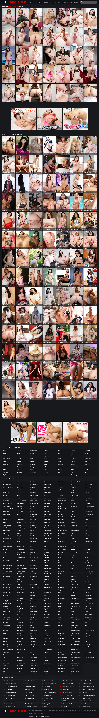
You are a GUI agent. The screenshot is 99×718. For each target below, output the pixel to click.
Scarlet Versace (75, 641)
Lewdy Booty (47, 641)
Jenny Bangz (47, 492)
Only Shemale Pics (68, 692)
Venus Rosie (88, 590)
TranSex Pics (47, 695)
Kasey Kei (46, 544)
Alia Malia (5, 519)
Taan (86, 517)
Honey (32, 617)
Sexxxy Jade (74, 649)
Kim (45, 582)
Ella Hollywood (34, 495)
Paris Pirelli (74, 522)
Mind (59, 579)
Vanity (86, 579)
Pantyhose (60, 464)
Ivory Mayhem (34, 633)
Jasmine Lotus (34, 665)
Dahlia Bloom (20, 630)
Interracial (46, 458)
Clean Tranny (66, 689)
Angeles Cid (6, 568)
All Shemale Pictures (11, 681)
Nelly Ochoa (61, 652)
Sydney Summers (89, 514)
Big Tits (19, 450)
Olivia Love (74, 506)
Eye (31, 546)
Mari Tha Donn (61, 525)
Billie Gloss (19, 506)
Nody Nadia (74, 487)
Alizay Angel (6, 530)
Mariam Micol (61, 527)
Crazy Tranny (47, 701)
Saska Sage (74, 636)
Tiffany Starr (88, 544)
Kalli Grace (47, 525)
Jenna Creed (33, 674)
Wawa (86, 611)
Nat (58, 630)
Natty (59, 649)
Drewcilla (32, 487)
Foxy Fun (32, 552)
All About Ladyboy (87, 683)
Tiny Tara (87, 549)
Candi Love (20, 541)
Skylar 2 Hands (75, 671)
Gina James (33, 568)
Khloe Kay (46, 579)
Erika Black (33, 517)
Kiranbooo (46, 598)
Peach (73, 538)
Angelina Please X (8, 571)
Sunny (86, 500)
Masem (60, 536)
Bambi (5, 660)
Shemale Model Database (89, 689)
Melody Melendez (62, 549)
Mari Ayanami (61, 522)
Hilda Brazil (33, 606)
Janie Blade (33, 657)
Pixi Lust (73, 557)
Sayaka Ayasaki (75, 638)
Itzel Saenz (33, 628)
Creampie (19, 467)
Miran (59, 592)
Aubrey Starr (6, 619)
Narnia (59, 628)
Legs (45, 469)
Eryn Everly (33, 527)
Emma (32, 506)
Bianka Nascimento (22, 500)
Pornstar (60, 475)
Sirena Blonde (75, 665)
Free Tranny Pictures (39, 716)
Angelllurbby (6, 576)
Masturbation (47, 475)
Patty (72, 533)
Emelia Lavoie (34, 503)
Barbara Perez (7, 668)
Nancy (59, 617)
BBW (4, 469)
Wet (86, 472)
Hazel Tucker (33, 601)
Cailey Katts (20, 536)
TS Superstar (66, 701)
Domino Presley (21, 674)
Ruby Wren (74, 595)
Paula (72, 536)
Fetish (32, 461)
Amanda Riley (7, 536)
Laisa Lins (46, 617)
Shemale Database (11, 692)
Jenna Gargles (48, 481)
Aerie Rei (5, 495)
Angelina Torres (7, 573)
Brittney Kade (20, 519)
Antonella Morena (8, 590)
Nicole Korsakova (62, 657)
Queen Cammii (75, 582)
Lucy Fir (60, 490)
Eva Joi (32, 530)
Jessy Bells (47, 503)
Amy (4, 555)
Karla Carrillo (47, 538)
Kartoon (46, 541)
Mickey (59, 563)
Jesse (45, 495)
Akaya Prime (6, 500)
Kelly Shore (47, 563)
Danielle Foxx (20, 644)
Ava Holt (5, 630)
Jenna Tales (47, 487)
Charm (18, 579)
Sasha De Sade (75, 633)
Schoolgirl (73, 458)
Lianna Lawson (48, 647)
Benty (18, 495)
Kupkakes (46, 609)
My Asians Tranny (87, 692)
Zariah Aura (88, 652)
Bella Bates (20, 484)
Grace (32, 579)
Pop (72, 568)
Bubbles (19, 530)
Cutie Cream (20, 628)
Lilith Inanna (47, 655)
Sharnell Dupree (75, 652)
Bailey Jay (6, 652)
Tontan (87, 552)
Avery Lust (6, 636)
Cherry (18, 584)
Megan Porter (61, 541)
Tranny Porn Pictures (30, 686)
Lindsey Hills (47, 663)
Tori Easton (88, 555)
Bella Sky (19, 490)
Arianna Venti (7, 592)
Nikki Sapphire (61, 668)
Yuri (86, 649)
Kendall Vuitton (48, 573)
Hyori (31, 622)
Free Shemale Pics (30, 681)
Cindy (18, 606)
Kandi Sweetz (47, 530)
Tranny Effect (48, 704)
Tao (86, 522)
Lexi (45, 644)
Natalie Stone (61, 644)
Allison (5, 533)
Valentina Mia (88, 565)
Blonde (19, 456)
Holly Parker (33, 611)
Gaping (32, 475)
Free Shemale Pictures (89, 695)
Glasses (46, 450)
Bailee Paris (6, 647)
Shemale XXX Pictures (31, 706)
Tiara (86, 533)
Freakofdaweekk (34, 555)
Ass (4, 456)
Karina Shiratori (48, 536)
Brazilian (19, 461)
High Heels (47, 456)
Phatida (73, 549)
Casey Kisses (20, 565)
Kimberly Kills (47, 592)
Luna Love (60, 495)
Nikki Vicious (61, 671)
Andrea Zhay (6, 563)
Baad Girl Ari (6, 644)
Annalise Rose (7, 587)
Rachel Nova (74, 587)
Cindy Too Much (21, 609)
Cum (18, 469)
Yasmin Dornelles (89, 630)
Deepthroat (20, 475)
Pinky (72, 555)
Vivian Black (88, 606)
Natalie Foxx (61, 638)
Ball (4, 657)
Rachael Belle (74, 584)
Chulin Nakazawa (21, 601)
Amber (5, 541)
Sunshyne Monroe (89, 506)
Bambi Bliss (6, 663)
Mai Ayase (60, 503)
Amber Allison (7, 544)
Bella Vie (19, 492)
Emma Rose (33, 509)
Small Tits (73, 469)
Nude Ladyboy (48, 706)
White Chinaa (88, 617)
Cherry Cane (20, 587)
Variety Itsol (88, 584)
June (45, 517)
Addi (4, 481)
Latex (45, 464)
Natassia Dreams (62, 647)
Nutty (72, 500)
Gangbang (33, 472)
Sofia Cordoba (88, 484)
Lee (45, 628)
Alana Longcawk (7, 503)
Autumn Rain (6, 625)
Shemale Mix (86, 698)
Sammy (73, 609)
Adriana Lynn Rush (8, 487)
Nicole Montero (62, 660)
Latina (45, 467)
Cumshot (19, 472)
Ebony (32, 453)
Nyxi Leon (73, 503)
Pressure (73, 573)
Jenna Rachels (48, 484)
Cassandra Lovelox (22, 568)
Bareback (5, 464)
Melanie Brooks (62, 546)
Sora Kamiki (88, 490)
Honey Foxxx (33, 619)
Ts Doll (86, 557)
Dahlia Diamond (21, 636)
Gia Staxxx (33, 560)
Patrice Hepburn (75, 530)
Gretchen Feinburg (35, 587)
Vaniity (86, 576)
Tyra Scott (87, 560)
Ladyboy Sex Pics (87, 701)
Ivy (31, 636)
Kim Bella (46, 584)
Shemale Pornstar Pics (50, 683)
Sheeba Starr (74, 655)
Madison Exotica (62, 498)
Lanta (45, 619)
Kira (45, 595)
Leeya (45, 630)
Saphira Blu (74, 617)
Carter (18, 560)
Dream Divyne (34, 484)
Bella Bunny (20, 487)
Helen (31, 603)
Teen (86, 456)
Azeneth (5, 638)
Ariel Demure (6, 595)
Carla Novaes (20, 549)
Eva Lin (32, 533)
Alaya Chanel (6, 506)
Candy (18, 544)
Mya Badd (60, 603)
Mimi (59, 576)
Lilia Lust (46, 652)
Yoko (86, 641)
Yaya (86, 633)
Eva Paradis (33, 538)
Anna (4, 579)
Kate (45, 546)
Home (31, 2)
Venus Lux (87, 587)
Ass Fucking (6, 458)
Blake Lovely (20, 511)
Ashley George (7, 603)
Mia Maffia (60, 557)
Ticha (86, 538)
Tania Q (87, 519)
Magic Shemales (10, 695)
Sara (72, 622)
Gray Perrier (33, 584)
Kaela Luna (47, 522)
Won (86, 625)
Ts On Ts (87, 464)
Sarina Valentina (75, 630)
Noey (72, 490)
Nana (59, 614)
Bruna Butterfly (21, 527)
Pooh (72, 565)
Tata (86, 525)
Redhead (73, 456)
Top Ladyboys (28, 692)
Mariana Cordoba (62, 530)
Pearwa (73, 544)
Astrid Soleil (6, 611)
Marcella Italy (61, 517)
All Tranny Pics (10, 698)
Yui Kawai (87, 644)
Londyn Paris (61, 484)
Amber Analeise (7, 546)
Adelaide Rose (7, 484)
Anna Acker (6, 582)
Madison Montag (62, 500)
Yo (85, 638)
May (59, 538)
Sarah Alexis (74, 625)
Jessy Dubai (47, 506)
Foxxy (31, 549)
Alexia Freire (6, 517)
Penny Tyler (74, 546)
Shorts (73, 461)
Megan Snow (61, 544)
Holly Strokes (33, 614)
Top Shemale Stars (88, 681)
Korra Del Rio (47, 603)
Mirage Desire (61, 590)
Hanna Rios (33, 595)
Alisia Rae (6, 527)
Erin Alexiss (33, 519)
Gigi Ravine (33, 565)
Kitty (45, 601)
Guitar (32, 590)
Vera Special (88, 592)
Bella (18, 481)
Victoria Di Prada (89, 595)
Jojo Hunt (46, 511)
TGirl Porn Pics (9, 704)
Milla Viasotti (61, 571)
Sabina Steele (75, 603)
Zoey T (86, 660)
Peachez (73, 541)
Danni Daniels (20, 647)
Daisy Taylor (20, 638)
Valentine (87, 568)
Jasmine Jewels (34, 663)
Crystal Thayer (21, 625)
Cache (18, 533)
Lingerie (46, 472)
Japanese (46, 461)
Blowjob (19, 458)
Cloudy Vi (19, 617)
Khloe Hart (47, 576)
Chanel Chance (21, 571)
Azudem (5, 641)
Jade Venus (33, 647)
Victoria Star (88, 601)
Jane (31, 652)
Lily (45, 657)
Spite (86, 495)
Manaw (60, 506)
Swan (86, 509)
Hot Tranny (47, 686)
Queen (73, 579)
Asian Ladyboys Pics (11, 686)
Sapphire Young (75, 619)
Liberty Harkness (48, 649)
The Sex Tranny (67, 695)
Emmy (32, 511)
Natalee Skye (61, 633)
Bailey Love (6, 655)
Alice (4, 522)
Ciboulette (19, 603)
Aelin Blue (6, 492)
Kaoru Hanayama (48, 533)
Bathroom (6, 467)
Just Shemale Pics (30, 704)
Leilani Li (46, 633)
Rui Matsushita (75, 598)
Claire (18, 611)
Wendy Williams (89, 614)
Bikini (18, 453)
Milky (59, 568)
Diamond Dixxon (21, 663)
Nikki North (60, 665)
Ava (4, 628)
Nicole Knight (61, 655)
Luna (59, 492)
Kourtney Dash (48, 606)
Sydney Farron (88, 511)
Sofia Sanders (88, 487)
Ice (31, 625)
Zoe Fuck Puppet (89, 657)
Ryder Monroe (75, 601)
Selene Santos (75, 644)
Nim (59, 674)
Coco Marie (20, 622)
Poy (72, 571)
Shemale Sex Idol (68, 683)
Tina (86, 546)
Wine (86, 622)
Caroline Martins (21, 555)
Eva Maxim (33, 536)
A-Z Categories (47, 2)
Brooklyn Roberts (21, 522)
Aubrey (5, 614)
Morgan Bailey (61, 598)
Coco (18, 619)
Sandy (73, 614)
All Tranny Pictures (30, 701)
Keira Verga (47, 557)
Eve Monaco (33, 541)
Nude (59, 453)
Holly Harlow (33, 609)
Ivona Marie (33, 630)
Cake (18, 538)
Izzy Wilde (33, 638)
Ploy (72, 560)
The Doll (87, 530)
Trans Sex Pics (48, 689)
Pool (59, 472)
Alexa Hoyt (6, 511)
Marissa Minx (61, 533)
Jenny (45, 490)
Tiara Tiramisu (89, 536)
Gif (31, 563)
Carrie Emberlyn (21, 557)
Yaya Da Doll (88, 636)
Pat (72, 527)
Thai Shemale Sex (49, 681)
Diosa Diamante (21, 668)
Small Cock (74, 467)
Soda (72, 674)
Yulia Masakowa (89, 647)
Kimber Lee (47, 590)
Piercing (60, 469)
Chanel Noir (20, 573)
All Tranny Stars (48, 698)
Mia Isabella (61, 555)
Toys (86, 461)
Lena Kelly (46, 636)
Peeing (59, 467)
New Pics (38, 2)
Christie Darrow (21, 598)
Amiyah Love (6, 549)
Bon (18, 514)
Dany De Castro (21, 649)
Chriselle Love (20, 595)
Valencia (87, 563)
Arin (4, 598)
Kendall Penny (48, 571)
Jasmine (32, 660)
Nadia (59, 606)
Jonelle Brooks (48, 514)
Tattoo (86, 453)
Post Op (73, 450)
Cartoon (19, 563)
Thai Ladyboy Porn (30, 695)
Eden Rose (33, 492)
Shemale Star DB (68, 704)
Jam (31, 649)
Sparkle (87, 492)
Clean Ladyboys (29, 683)
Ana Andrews (7, 560)
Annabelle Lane (7, 584)
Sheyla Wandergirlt (76, 657)
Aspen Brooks (7, 609)
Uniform (87, 467)
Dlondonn (19, 671)
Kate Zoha (47, 549)
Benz (18, 498)
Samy (72, 611)
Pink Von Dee (74, 552)
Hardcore (46, 453)
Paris (72, 519)
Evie (31, 544)
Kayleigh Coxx (47, 555)
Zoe (86, 655)
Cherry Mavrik (20, 590)
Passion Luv (74, 525)
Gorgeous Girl (34, 576)
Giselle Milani (33, 573)
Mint (59, 584)
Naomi (59, 622)
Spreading (74, 475)
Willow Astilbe (88, 619)
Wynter (87, 628)
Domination (33, 450)
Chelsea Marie (20, 582)
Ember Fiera (33, 500)
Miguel (59, 565)
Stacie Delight (88, 498)
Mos (59, 601)
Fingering (32, 464)
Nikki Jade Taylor (62, 663)
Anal (4, 450)
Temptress (88, 527)
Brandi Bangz (20, 517)
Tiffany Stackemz (89, 541)
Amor (4, 552)
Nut (72, 498)
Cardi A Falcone (21, 546)
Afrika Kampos (7, 498)
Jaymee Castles (34, 668)
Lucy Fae (60, 487)
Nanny (59, 619)
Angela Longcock (7, 565)
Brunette (19, 464)
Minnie (59, 582)
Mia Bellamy (61, 552)
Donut (32, 481)
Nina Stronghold (75, 481)
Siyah (72, 668)
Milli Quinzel (61, 573)
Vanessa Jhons (89, 573)
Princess (73, 576)
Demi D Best (20, 660)
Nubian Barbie (75, 495)
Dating (76, 2)
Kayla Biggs (47, 552)
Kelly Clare (47, 560)
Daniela (19, 641)
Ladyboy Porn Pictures (89, 686)
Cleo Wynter (20, 614)
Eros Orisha (33, 525)
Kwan (45, 611)
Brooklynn (19, 525)
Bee (4, 671)
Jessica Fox (47, 498)
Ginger (32, 571)
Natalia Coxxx (61, 636)
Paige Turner (74, 509)
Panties (60, 461)
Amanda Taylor (7, 538)
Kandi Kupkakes (48, 527)
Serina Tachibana (75, 647)
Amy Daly (5, 557)
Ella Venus (33, 498)
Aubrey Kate (6, 617)
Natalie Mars (61, 641)
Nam (59, 611)
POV (72, 453)
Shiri (72, 660)
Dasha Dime (20, 657)
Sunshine (87, 503)
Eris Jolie (32, 522)
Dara (18, 655)
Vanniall (87, 582)
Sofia (86, 481)
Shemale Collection (30, 698)
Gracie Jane (33, 582)
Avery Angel (6, 633)
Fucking (32, 469)
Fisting (32, 467)
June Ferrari (47, 519)
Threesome (88, 458)
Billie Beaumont (21, 503)
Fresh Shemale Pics (68, 698)
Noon (72, 492)
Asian (4, 453)
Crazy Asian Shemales (50, 692)
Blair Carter (20, 509)
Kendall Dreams (48, 568)
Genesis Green (34, 557)
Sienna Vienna (75, 663)
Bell (4, 674)
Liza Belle (46, 674)
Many (59, 511)
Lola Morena (61, 481)
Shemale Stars (10, 701)
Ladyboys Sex (86, 706)
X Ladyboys (86, 704)
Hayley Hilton (33, 598)
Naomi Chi (60, 625)
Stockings (87, 450)
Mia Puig (60, 560)
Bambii (5, 665)
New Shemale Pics (68, 681)
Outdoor (60, 458)
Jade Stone (33, 644)
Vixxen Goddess (89, 609)
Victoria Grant (88, 598)
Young (86, 475)
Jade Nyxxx (33, 641)
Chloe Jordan (20, 592)
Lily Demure (47, 660)
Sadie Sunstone (75, 606)
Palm (72, 511)
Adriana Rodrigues (8, 490)
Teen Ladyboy (67, 706)
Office (59, 456)
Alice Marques (7, 525)
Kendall (46, 565)
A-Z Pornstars (57, 2)
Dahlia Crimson (21, 633)
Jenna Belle (33, 671)
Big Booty (5, 472)
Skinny (73, 464)
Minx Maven (61, 587)
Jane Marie (33, 655)
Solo (72, 472)
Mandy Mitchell (62, 509)
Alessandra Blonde (8, 509)
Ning (72, 484)
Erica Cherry (33, 514)
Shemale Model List (68, 686)
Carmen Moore (21, 552)
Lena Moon (47, 638)
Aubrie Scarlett (7, 622)
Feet (31, 458)
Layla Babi (46, 622)
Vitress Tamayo (89, 603)
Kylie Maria (47, 614)
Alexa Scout (6, 514)
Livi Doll (46, 671)
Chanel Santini (21, 576)
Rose (72, 592)
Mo (58, 595)
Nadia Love (60, 609)
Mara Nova (60, 514)
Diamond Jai (20, 665)
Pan (72, 514)
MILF (59, 450)
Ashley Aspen (7, 601)
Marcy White (61, 519)
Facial (31, 456)
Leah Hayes (47, 625)
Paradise (73, 517)
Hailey (32, 592)
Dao (18, 652)
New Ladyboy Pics (10, 706)
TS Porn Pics (9, 689)
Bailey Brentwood (8, 649)
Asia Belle (6, 606)
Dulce (31, 490)
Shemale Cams (68, 2)
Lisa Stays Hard (48, 668)
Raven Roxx (74, 590)
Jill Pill (45, 509)
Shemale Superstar (11, 683)
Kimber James (48, 587)
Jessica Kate (47, 500)
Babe (4, 461)
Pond (72, 563)
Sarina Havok (74, 628)
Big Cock (5, 475)
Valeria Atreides (89, 571)
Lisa (45, 665)
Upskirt (86, 469)
